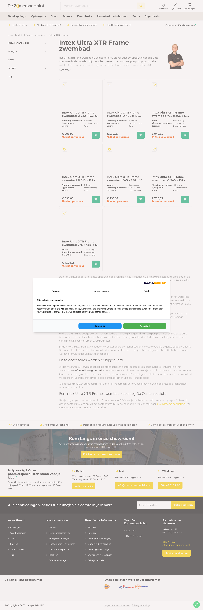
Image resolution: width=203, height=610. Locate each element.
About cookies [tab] (101, 291)
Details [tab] (147, 291)
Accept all (145, 326)
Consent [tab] (56, 291)
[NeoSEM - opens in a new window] (155, 282)
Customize (100, 326)
